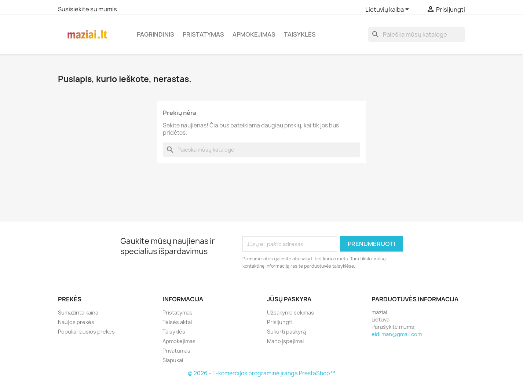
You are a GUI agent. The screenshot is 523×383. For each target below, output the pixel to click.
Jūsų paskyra (289, 299)
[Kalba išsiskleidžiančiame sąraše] (388, 9)
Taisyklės (300, 34)
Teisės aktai (177, 322)
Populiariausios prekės (86, 331)
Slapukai (172, 360)
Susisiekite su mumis (87, 9)
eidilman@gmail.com (397, 334)
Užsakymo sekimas (290, 312)
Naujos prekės (76, 322)
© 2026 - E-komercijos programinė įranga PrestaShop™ (261, 373)
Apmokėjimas (254, 34)
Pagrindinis (155, 34)
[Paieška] (416, 34)
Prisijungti (279, 322)
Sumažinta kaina (78, 312)
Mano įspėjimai (285, 341)
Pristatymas (203, 34)
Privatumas (176, 350)
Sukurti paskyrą (286, 331)
